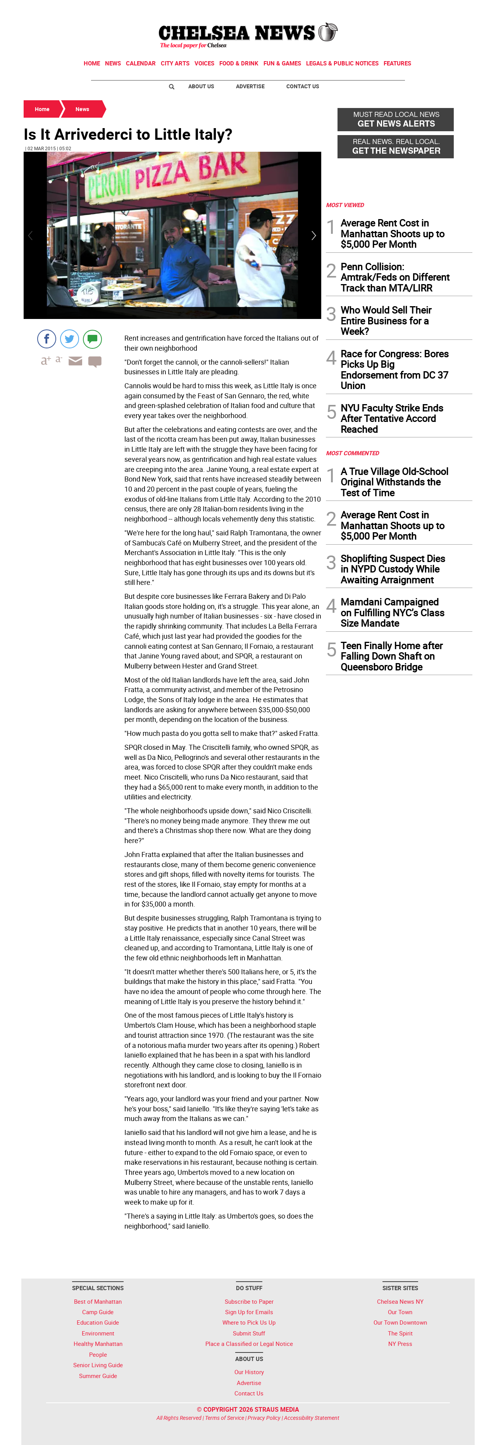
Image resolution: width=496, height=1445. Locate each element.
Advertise (250, 86)
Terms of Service (224, 1417)
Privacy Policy (264, 1417)
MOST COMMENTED (352, 453)
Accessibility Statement (311, 1417)
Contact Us (302, 86)
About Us (201, 86)
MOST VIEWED (345, 205)
